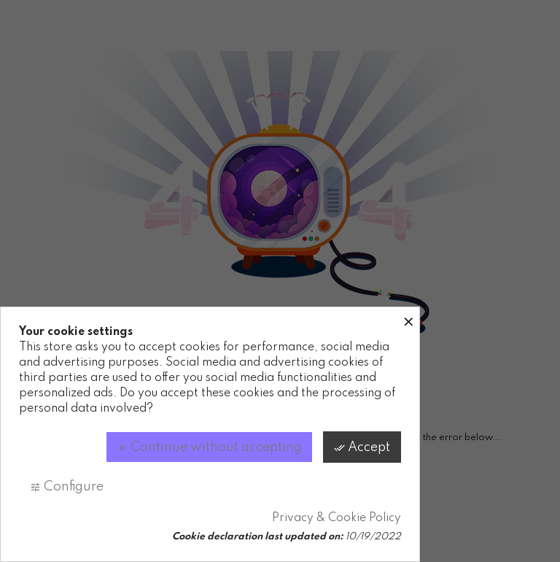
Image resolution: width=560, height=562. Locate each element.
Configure (67, 486)
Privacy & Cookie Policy (336, 518)
